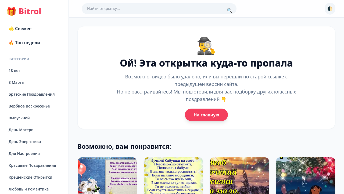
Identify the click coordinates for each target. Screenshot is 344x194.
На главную (206, 115)
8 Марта (16, 82)
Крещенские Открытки (30, 177)
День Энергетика (25, 141)
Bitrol (23, 11)
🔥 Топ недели (24, 43)
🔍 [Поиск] (229, 10)
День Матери (21, 129)
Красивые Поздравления (32, 165)
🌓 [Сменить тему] (330, 9)
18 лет (14, 70)
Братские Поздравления (32, 94)
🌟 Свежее (20, 29)
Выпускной (19, 117)
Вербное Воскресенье (29, 106)
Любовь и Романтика (29, 189)
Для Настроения (24, 153)
